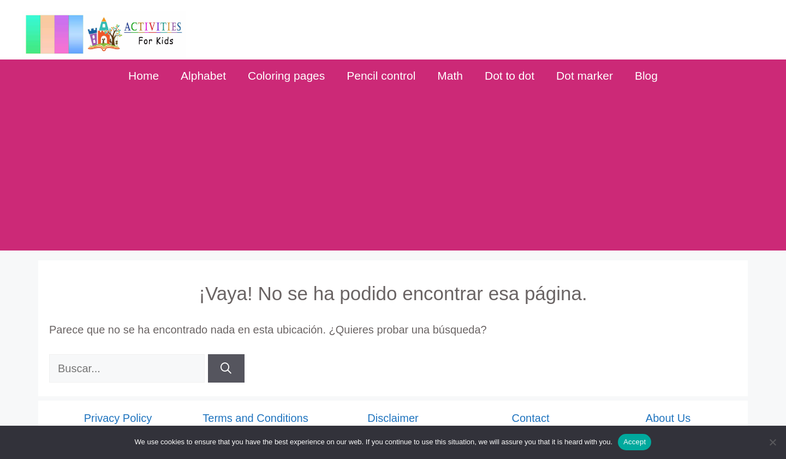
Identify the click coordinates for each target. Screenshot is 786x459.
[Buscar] (226, 368)
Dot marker (584, 75)
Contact (531, 418)
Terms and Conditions (255, 418)
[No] (772, 442)
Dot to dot (509, 75)
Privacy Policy (118, 418)
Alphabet (203, 75)
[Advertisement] (393, 174)
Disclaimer (392, 418)
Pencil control (381, 75)
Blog (646, 75)
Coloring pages (286, 75)
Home (143, 75)
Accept (634, 442)
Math (450, 75)
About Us (668, 418)
